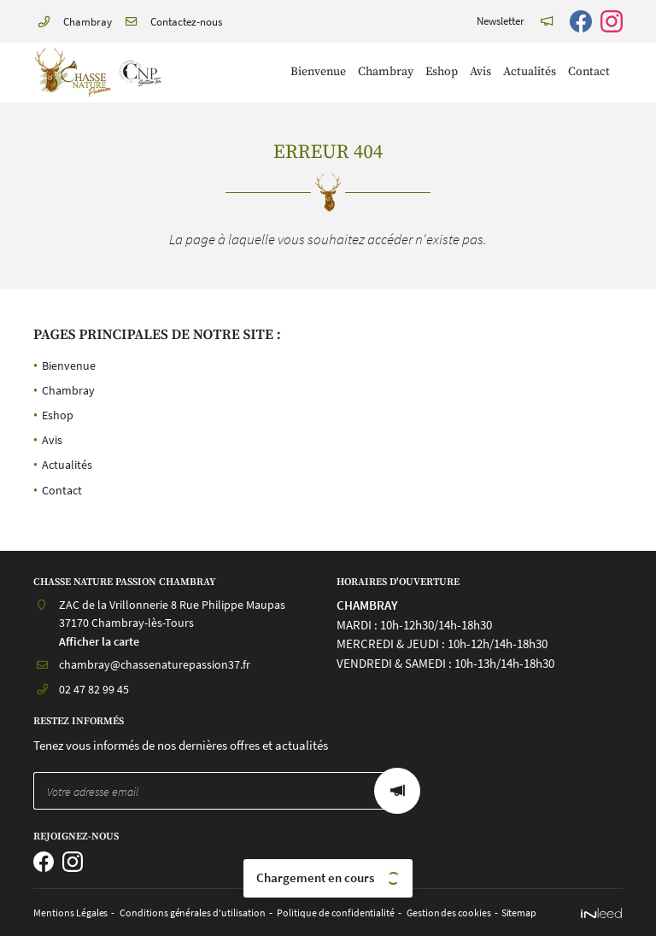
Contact (589, 72)
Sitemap (496, 913)
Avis (480, 72)
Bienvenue (318, 72)
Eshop (441, 72)
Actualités (529, 72)
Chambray (385, 72)
